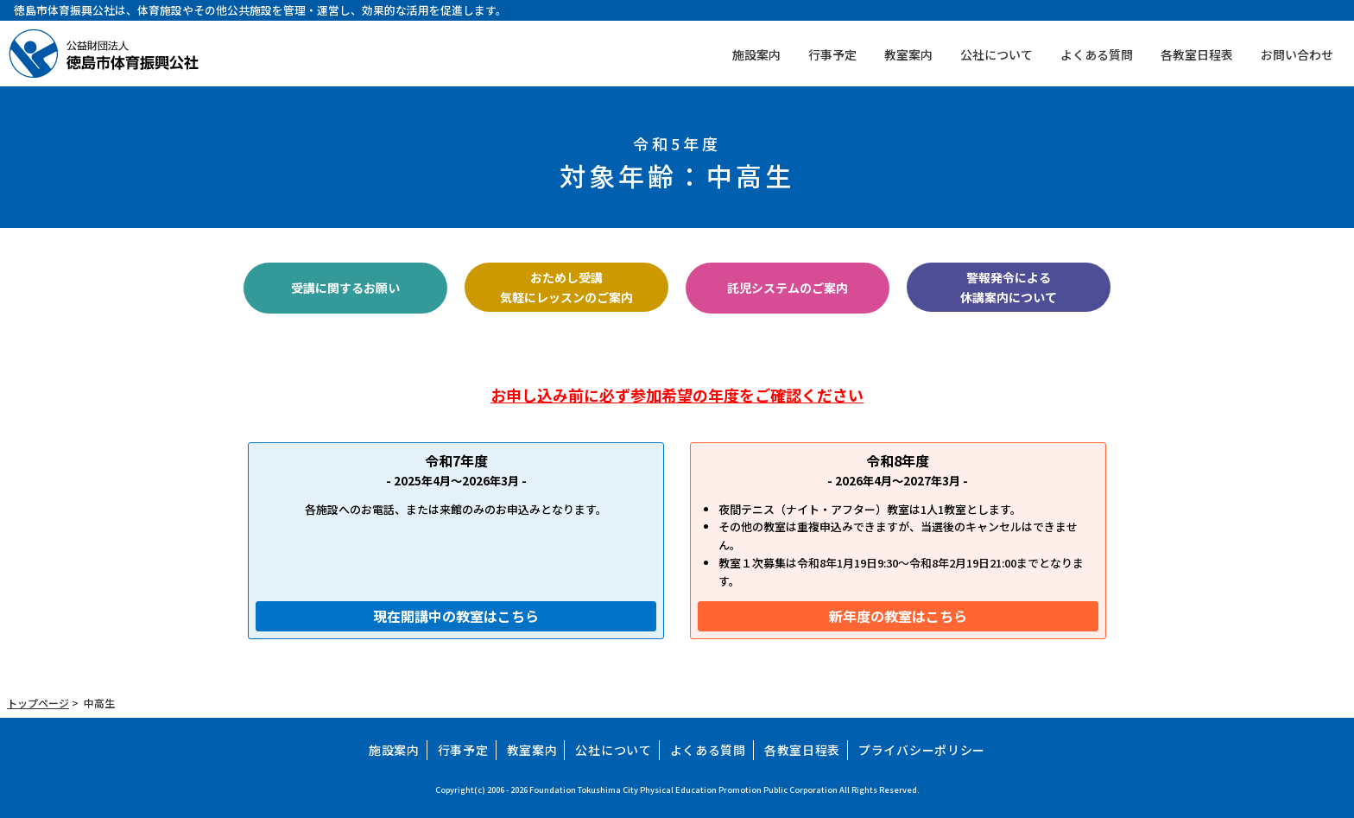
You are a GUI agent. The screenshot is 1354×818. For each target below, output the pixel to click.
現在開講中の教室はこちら (456, 616)
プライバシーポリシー (921, 749)
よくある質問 (1096, 54)
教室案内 (908, 54)
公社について (996, 54)
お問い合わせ (1297, 54)
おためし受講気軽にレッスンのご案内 (566, 287)
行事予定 (832, 54)
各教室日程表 (1197, 54)
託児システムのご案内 (787, 287)
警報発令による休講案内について (1008, 287)
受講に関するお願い (345, 287)
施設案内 (756, 54)
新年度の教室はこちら (898, 616)
